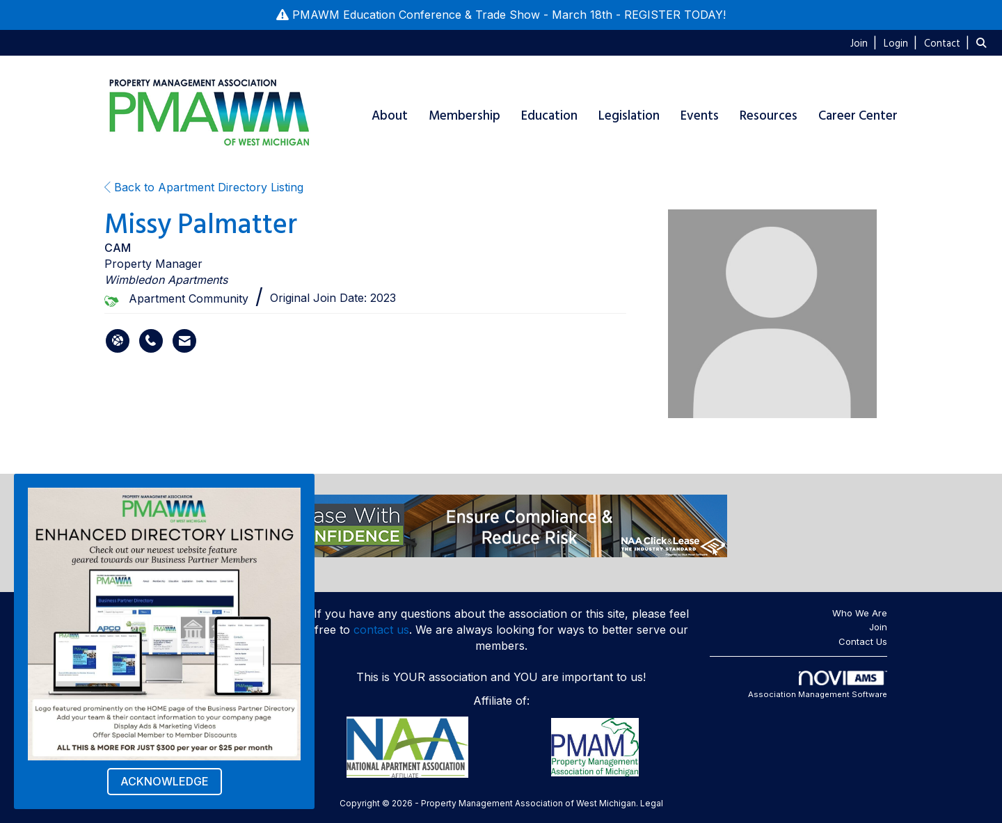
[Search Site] (984, 42)
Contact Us (862, 641)
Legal (651, 803)
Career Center (858, 115)
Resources (768, 115)
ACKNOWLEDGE (164, 781)
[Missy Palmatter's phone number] (151, 341)
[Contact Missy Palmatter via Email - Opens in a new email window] (184, 341)
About (390, 115)
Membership (464, 115)
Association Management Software (817, 685)
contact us (381, 630)
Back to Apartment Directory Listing (203, 187)
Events (700, 115)
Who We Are (859, 612)
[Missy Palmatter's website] (117, 341)
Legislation (629, 115)
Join (878, 626)
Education (549, 115)
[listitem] (865, 42)
